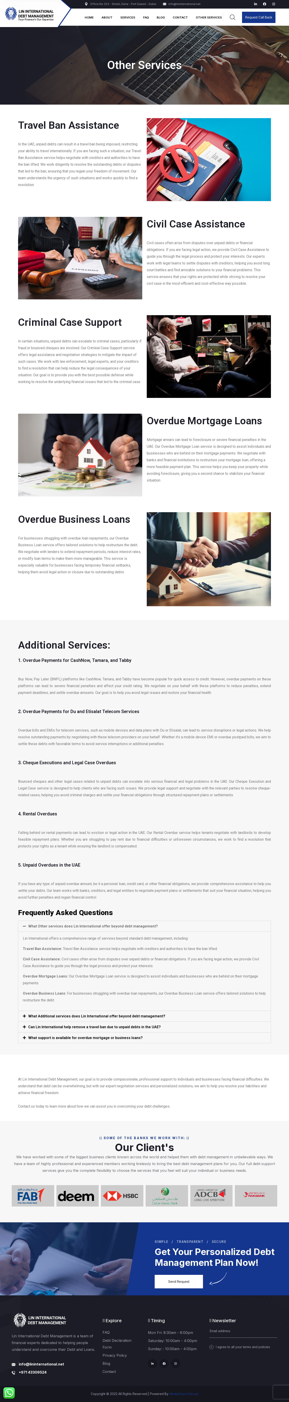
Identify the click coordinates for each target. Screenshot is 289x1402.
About (107, 17)
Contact (180, 17)
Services (127, 17)
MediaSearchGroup (183, 1394)
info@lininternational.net (181, 4)
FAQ (146, 17)
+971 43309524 (33, 1372)
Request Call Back (258, 17)
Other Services (209, 17)
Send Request (178, 1281)
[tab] (144, 926)
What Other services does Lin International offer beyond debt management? (93, 926)
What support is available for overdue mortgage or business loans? (85, 1038)
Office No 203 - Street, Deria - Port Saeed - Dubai (120, 4)
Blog (161, 17)
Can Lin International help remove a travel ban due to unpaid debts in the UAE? (94, 1027)
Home (89, 17)
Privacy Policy (115, 1355)
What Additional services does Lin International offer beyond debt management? (96, 1016)
